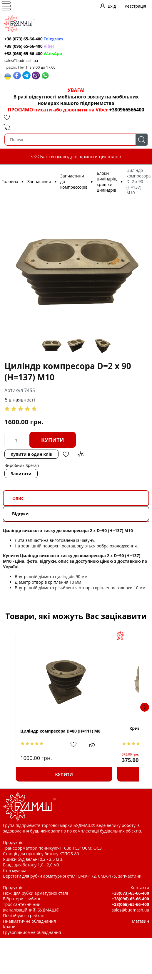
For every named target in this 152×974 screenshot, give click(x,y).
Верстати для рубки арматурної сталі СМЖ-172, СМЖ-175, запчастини (72, 876)
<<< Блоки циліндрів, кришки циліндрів (76, 156)
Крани (9, 926)
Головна (9, 181)
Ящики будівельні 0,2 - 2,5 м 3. (33, 859)
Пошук (142, 140)
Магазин (140, 921)
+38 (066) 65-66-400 (33, 53)
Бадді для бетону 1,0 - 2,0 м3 (31, 865)
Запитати (21, 473)
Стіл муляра (14, 870)
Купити (52, 439)
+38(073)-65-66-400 (130, 893)
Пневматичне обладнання (29, 921)
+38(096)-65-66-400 (130, 898)
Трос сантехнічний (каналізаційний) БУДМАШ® (31, 907)
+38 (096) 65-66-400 (29, 46)
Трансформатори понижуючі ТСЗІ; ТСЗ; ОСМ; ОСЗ (52, 848)
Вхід (112, 6)
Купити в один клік (31, 454)
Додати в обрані (66, 454)
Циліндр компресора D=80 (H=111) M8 (60, 731)
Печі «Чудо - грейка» (23, 915)
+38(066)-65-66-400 (130, 904)
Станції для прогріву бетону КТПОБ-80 (41, 853)
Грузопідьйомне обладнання (32, 932)
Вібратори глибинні (23, 898)
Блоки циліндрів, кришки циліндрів (107, 181)
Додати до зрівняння (80, 454)
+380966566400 (126, 109)
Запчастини (39, 181)
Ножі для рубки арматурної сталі (35, 893)
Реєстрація (135, 6)
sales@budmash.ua (21, 60)
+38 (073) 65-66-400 (33, 39)
